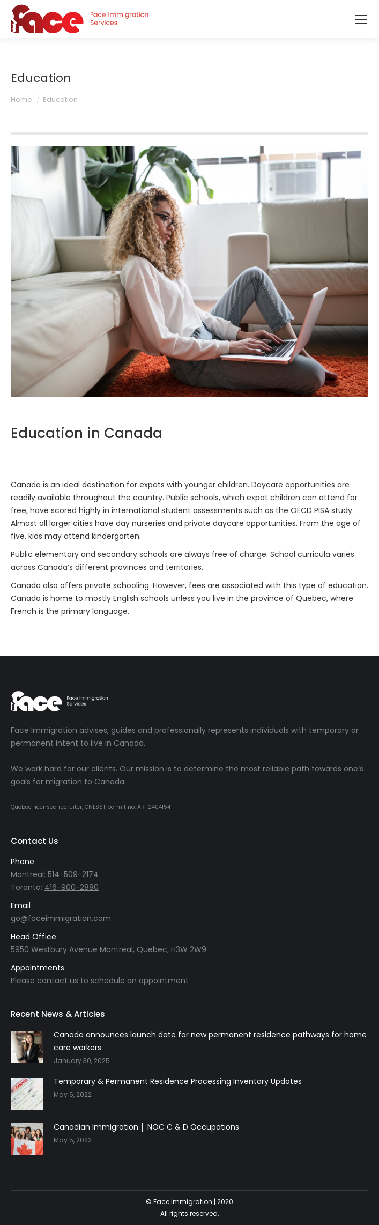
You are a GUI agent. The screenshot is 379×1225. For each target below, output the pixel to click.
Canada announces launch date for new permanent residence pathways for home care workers (210, 1041)
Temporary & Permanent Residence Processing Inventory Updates (178, 1081)
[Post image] (27, 1047)
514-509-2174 (73, 874)
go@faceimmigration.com (61, 918)
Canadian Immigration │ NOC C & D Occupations (146, 1127)
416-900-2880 (71, 887)
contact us (57, 980)
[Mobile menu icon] (361, 19)
